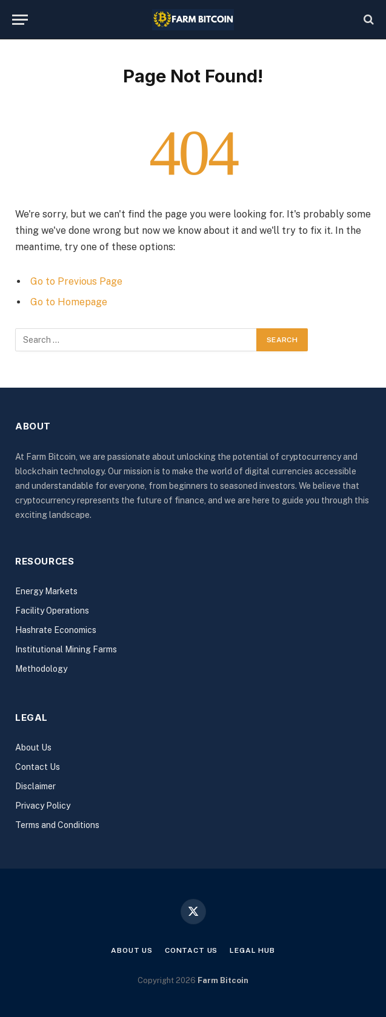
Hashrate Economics (55, 630)
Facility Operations (52, 610)
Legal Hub (252, 950)
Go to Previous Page (76, 281)
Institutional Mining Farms (66, 649)
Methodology (41, 669)
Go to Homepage (68, 302)
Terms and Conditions (57, 825)
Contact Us (37, 767)
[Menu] (20, 19)
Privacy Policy (42, 805)
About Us (33, 747)
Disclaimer (35, 786)
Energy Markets (46, 591)
